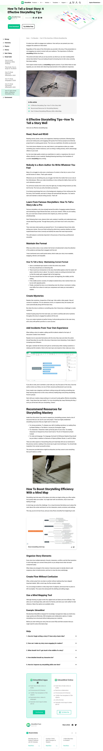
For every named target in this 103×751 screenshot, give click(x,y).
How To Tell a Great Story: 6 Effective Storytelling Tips (10, 92)
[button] (72, 733)
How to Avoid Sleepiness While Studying (10, 62)
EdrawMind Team (16, 17)
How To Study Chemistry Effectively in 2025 (10, 73)
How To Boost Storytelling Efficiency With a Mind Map (46, 111)
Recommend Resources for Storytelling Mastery (44, 108)
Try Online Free (28, 26)
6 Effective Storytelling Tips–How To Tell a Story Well (46, 105)
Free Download (14, 26)
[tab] (10, 39)
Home (27, 38)
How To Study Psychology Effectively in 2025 (10, 85)
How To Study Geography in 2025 (10, 79)
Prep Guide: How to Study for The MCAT (10, 67)
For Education (34, 38)
